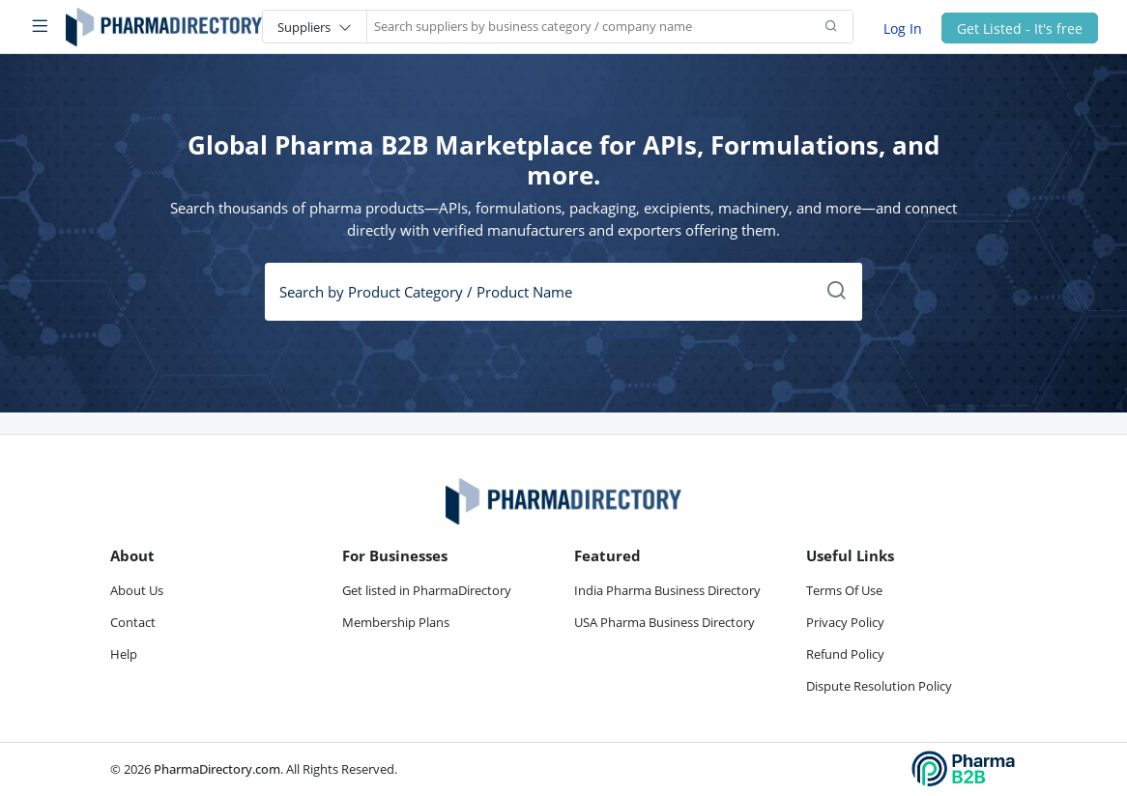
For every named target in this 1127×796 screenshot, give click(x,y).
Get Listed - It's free (1020, 27)
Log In (902, 27)
